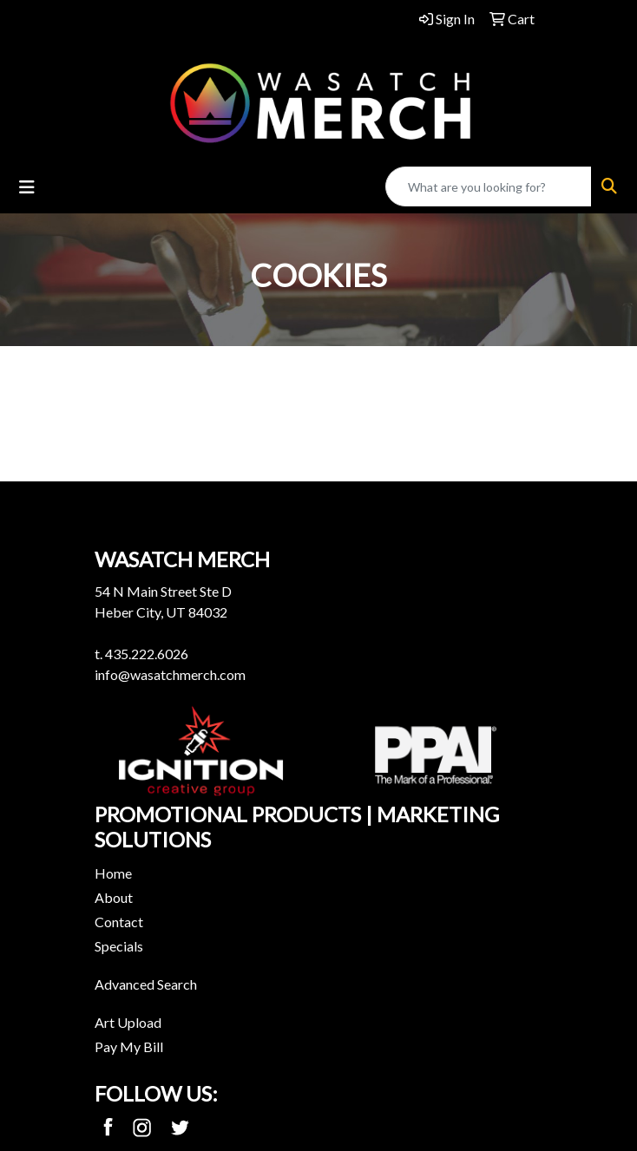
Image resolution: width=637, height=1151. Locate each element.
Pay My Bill (129, 1046)
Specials (119, 946)
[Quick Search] (488, 186)
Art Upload (128, 1022)
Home (113, 873)
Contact (119, 921)
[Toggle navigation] (27, 186)
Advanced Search (146, 984)
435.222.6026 (146, 653)
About (114, 897)
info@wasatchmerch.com (170, 674)
